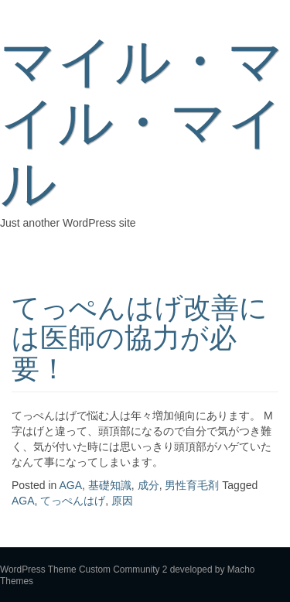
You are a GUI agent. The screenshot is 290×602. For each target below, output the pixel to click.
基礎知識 (109, 485)
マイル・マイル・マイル (142, 122)
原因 (122, 500)
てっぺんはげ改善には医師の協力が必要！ (140, 338)
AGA (71, 485)
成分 (148, 485)
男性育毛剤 (192, 485)
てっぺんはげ (72, 500)
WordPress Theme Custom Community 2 (83, 569)
